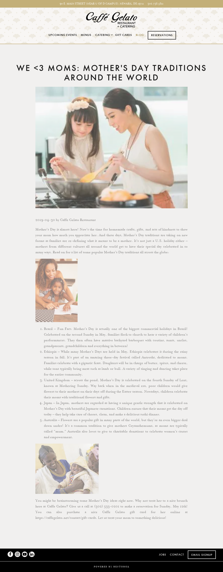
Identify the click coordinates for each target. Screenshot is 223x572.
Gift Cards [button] (123, 35)
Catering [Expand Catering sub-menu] (103, 35)
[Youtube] (24, 554)
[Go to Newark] (102, 3)
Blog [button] (140, 35)
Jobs (162, 554)
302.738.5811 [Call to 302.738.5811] (155, 3)
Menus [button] (86, 35)
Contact (177, 554)
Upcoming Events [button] (62, 35)
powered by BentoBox (111, 566)
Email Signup (201, 555)
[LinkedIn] (32, 554)
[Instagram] (17, 554)
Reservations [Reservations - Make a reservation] (162, 35)
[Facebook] (10, 554)
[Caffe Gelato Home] (111, 19)
